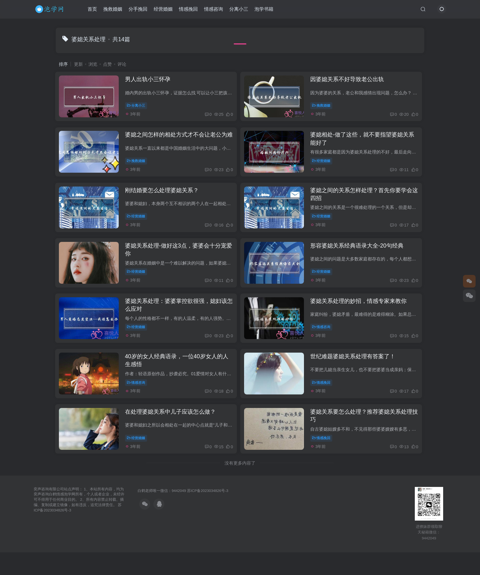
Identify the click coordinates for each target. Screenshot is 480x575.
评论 (121, 64)
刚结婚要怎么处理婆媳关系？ (165, 200)
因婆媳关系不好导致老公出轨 (352, 81)
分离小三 (238, 10)
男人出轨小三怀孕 (151, 81)
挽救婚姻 (112, 10)
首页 (92, 10)
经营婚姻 (163, 10)
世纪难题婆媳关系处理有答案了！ (357, 379)
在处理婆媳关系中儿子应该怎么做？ (173, 438)
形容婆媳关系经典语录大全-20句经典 (361, 260)
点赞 (107, 64)
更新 (78, 64)
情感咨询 (213, 10)
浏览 (93, 64)
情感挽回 (188, 10)
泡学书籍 (263, 10)
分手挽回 (138, 10)
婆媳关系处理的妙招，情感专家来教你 (363, 319)
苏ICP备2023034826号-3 (207, 519)
